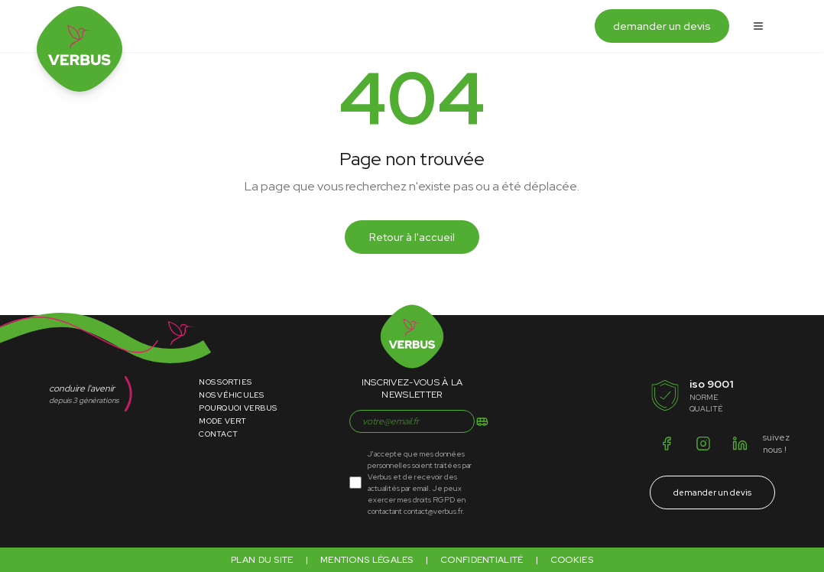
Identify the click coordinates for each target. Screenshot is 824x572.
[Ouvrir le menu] (758, 26)
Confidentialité (482, 560)
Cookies (571, 560)
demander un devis (662, 26)
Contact (218, 434)
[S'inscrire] (482, 421)
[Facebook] (666, 443)
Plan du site (262, 560)
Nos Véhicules (231, 395)
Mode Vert (222, 421)
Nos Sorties (225, 382)
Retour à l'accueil (412, 237)
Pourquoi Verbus (238, 408)
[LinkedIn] (740, 443)
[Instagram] (703, 443)
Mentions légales (367, 560)
